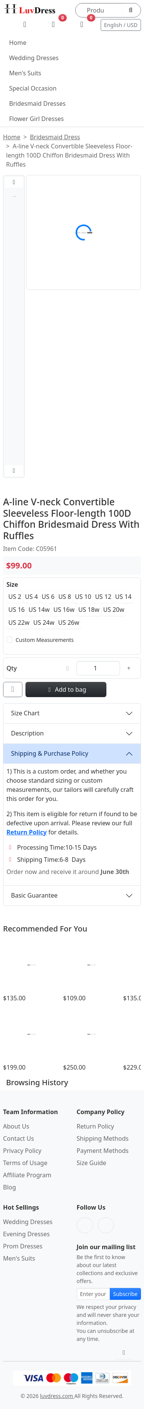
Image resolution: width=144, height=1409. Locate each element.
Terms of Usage (25, 1163)
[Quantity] (98, 668)
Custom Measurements (45, 639)
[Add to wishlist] (12, 689)
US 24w (44, 622)
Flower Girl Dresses (36, 119)
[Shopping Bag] (82, 25)
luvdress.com (57, 1395)
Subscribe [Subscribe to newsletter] (125, 1294)
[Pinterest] (106, 1225)
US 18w (89, 609)
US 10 (83, 596)
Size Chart (25, 713)
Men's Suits (25, 73)
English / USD (121, 25)
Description (27, 733)
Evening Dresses (26, 1234)
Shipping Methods (103, 1138)
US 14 (123, 596)
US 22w (19, 622)
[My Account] (25, 25)
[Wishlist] (53, 25)
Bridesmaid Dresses (37, 103)
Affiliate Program (27, 1175)
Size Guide (91, 1163)
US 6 (48, 596)
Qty (11, 668)
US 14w (39, 609)
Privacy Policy (22, 1150)
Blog (9, 1187)
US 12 (103, 596)
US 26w (68, 622)
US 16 (16, 609)
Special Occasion (33, 88)
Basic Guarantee (34, 895)
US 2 (14, 596)
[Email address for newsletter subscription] (93, 1294)
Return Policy (95, 1126)
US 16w (63, 609)
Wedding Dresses (34, 58)
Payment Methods (103, 1150)
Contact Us (18, 1138)
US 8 (64, 596)
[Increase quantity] (129, 668)
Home (18, 42)
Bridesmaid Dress (55, 137)
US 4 (31, 596)
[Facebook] (85, 1225)
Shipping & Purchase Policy (49, 753)
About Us (16, 1126)
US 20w (114, 609)
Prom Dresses (23, 1246)
